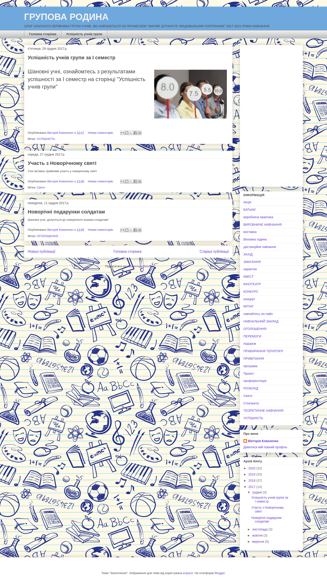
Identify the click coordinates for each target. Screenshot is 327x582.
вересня (258, 541)
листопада (260, 529)
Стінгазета (251, 403)
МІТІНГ (248, 306)
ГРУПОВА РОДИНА (66, 17)
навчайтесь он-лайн (258, 314)
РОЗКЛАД (250, 388)
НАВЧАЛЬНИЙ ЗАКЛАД (260, 321)
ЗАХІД (248, 254)
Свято (41, 187)
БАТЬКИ (249, 209)
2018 (252, 480)
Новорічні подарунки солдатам (66, 212)
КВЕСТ (248, 276)
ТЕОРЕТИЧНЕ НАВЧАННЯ (263, 410)
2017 (252, 487)
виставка (250, 232)
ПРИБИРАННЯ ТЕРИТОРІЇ (263, 351)
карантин (250, 269)
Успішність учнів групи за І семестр (71, 57)
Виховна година (255, 239)
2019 (252, 474)
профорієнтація (254, 381)
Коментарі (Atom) (139, 266)
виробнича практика (258, 217)
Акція (247, 202)
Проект (248, 373)
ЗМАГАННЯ (252, 262)
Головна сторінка (42, 34)
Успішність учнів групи (84, 34)
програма (250, 366)
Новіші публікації (41, 251)
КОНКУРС (250, 291)
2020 (252, 468)
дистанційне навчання (259, 247)
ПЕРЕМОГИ (252, 336)
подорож (249, 343)
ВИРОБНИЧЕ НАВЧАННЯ (262, 224)
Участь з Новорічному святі (62, 163)
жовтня (257, 535)
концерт (249, 299)
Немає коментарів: (101, 132)
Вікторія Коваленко (263, 441)
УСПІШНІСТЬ (46, 139)
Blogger (220, 573)
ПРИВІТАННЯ (253, 358)
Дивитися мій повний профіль (265, 447)
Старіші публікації (214, 251)
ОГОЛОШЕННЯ (47, 236)
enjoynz (188, 573)
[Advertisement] (271, 115)
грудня (257, 492)
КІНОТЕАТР (252, 284)
